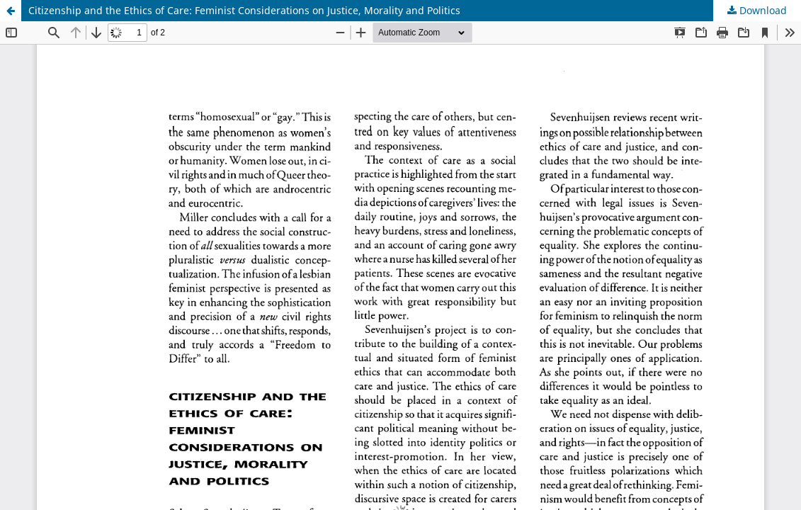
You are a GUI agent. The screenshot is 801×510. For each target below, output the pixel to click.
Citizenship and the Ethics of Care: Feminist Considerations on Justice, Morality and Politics (244, 10)
